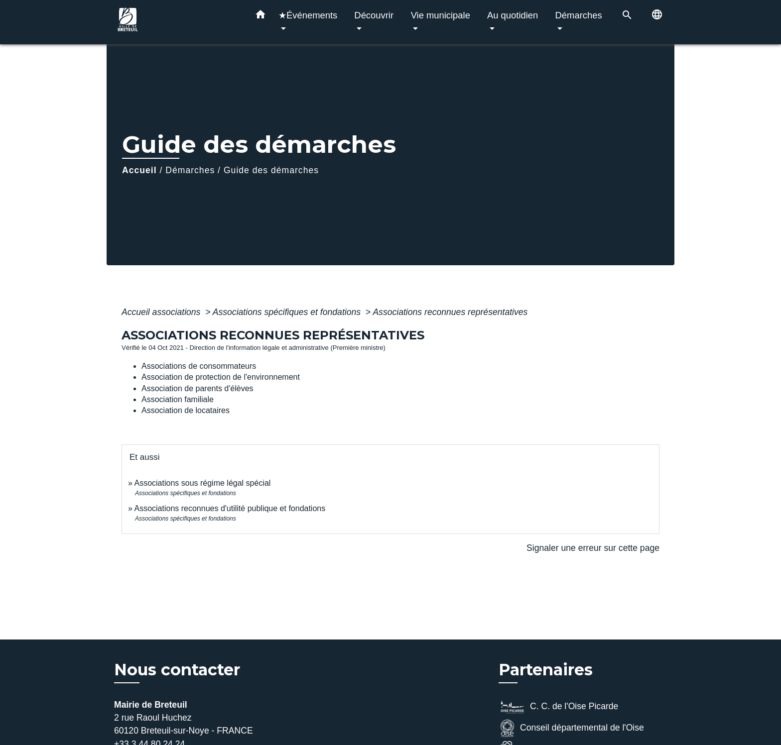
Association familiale (177, 399)
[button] (260, 16)
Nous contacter (177, 669)
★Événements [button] (307, 15)
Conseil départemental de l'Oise (571, 728)
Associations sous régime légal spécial (202, 483)
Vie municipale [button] (440, 15)
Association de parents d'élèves (197, 388)
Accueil (139, 170)
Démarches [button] (578, 15)
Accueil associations (162, 312)
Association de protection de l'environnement (220, 377)
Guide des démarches (271, 170)
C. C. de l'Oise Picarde (558, 707)
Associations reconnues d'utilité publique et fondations (229, 508)
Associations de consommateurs (198, 366)
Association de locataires (185, 410)
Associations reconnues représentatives (450, 312)
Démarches (190, 170)
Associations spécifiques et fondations (288, 312)
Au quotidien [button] (512, 15)
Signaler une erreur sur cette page (592, 548)
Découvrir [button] (373, 15)
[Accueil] (176, 22)
